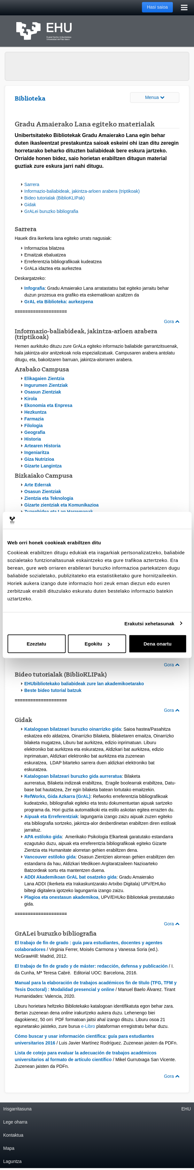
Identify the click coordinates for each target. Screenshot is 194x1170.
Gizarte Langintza (43, 465)
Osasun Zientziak (42, 391)
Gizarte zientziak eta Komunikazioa (61, 505)
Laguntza (12, 1161)
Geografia (34, 432)
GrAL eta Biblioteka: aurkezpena (58, 301)
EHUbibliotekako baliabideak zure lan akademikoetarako (84, 683)
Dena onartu (158, 643)
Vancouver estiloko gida (49, 856)
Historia (32, 439)
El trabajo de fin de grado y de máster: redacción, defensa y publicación (91, 966)
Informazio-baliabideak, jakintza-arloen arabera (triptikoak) (82, 191)
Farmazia (34, 418)
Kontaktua (13, 1135)
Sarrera (31, 184)
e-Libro (88, 1026)
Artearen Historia (42, 445)
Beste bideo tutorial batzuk (52, 690)
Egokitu (97, 643)
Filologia (33, 425)
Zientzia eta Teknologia (48, 498)
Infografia (34, 288)
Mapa (8, 1148)
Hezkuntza (35, 412)
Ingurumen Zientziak (46, 385)
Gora (171, 321)
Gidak (30, 204)
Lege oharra (15, 1122)
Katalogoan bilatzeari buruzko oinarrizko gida (72, 729)
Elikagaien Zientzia (44, 378)
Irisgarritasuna (17, 1108)
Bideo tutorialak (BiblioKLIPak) (54, 197)
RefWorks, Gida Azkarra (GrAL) (57, 796)
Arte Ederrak (37, 484)
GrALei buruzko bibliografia (51, 211)
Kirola (30, 398)
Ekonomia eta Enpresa (48, 405)
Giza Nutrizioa (39, 459)
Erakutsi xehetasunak (149, 623)
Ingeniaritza (36, 452)
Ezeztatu (36, 643)
